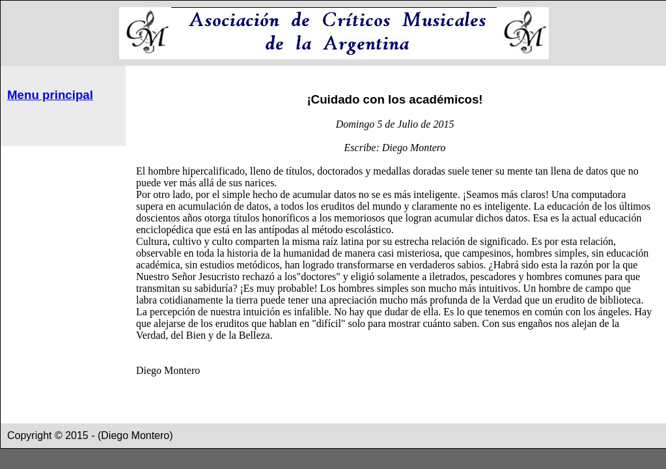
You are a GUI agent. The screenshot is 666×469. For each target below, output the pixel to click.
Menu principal (50, 95)
